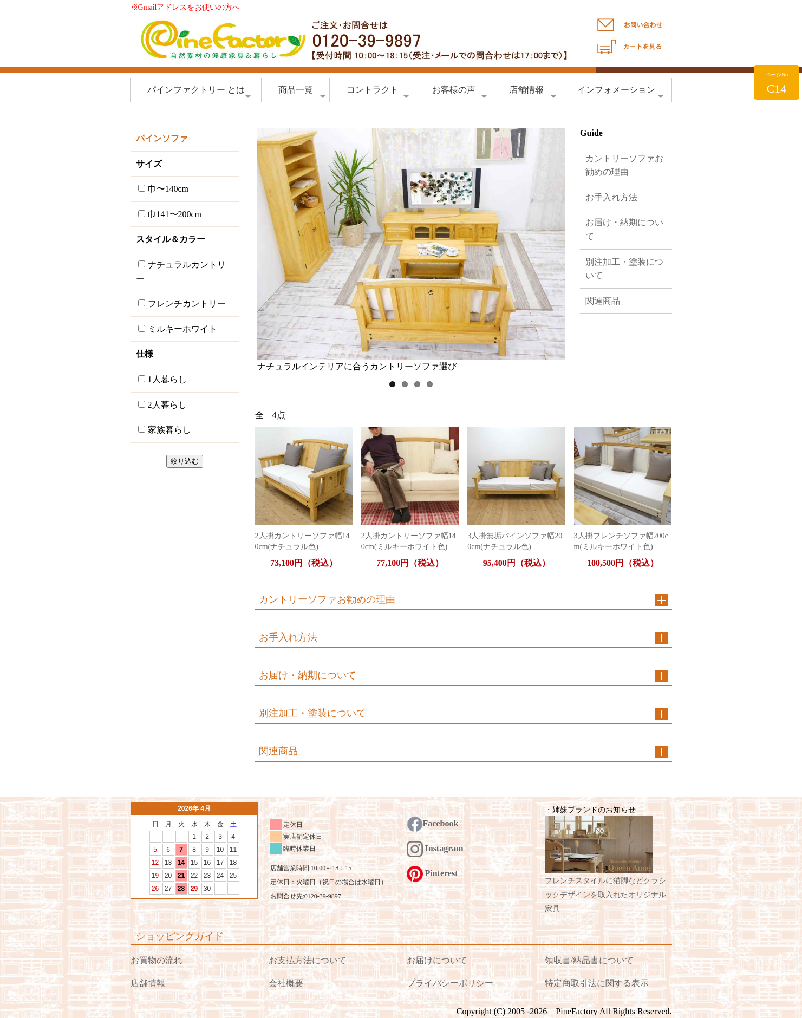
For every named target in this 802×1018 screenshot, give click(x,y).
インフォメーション (620, 93)
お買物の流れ (156, 960)
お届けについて (437, 960)
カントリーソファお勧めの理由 (624, 165)
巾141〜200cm (170, 214)
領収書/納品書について (589, 960)
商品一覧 (301, 93)
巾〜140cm (163, 188)
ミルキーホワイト (177, 329)
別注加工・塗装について (624, 268)
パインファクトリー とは (199, 93)
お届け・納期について (624, 229)
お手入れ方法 (611, 197)
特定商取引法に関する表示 (597, 983)
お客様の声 (459, 93)
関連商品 (602, 300)
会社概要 (286, 983)
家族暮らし (164, 429)
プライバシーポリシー (450, 983)
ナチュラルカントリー (181, 271)
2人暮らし (162, 404)
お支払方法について (308, 960)
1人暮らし (162, 379)
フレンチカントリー (182, 303)
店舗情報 (532, 93)
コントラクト (378, 93)
